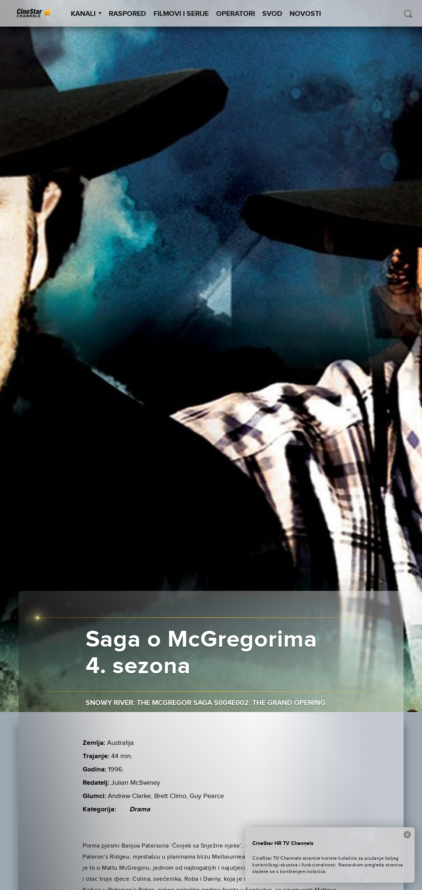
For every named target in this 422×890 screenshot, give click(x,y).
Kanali (86, 14)
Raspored (127, 14)
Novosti (305, 14)
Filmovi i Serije (181, 14)
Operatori (235, 14)
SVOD (272, 14)
